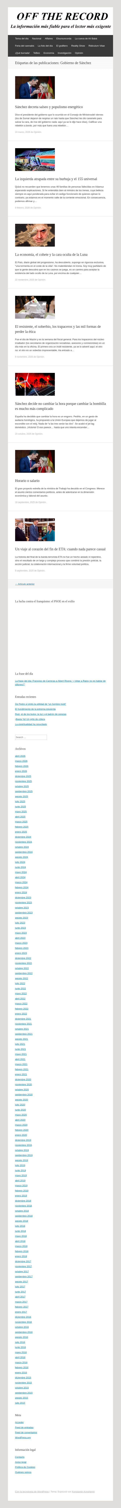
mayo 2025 (21, 811)
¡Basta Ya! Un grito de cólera (30, 719)
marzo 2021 (21, 1064)
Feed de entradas (24, 1427)
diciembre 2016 (23, 1317)
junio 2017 (20, 1291)
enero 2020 (21, 1135)
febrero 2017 (21, 1306)
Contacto (20, 1457)
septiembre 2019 (24, 1155)
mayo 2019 (21, 1175)
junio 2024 (20, 867)
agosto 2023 (21, 917)
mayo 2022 (21, 993)
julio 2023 (20, 922)
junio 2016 (20, 1347)
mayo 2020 (21, 1114)
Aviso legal (21, 1462)
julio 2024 (20, 862)
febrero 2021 (21, 1069)
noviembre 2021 (23, 1023)
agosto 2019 (21, 1160)
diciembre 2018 (23, 1200)
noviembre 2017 (23, 1266)
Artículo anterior (25, 584)
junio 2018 (20, 1231)
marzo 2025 (21, 821)
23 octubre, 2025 (23, 434)
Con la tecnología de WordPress (32, 1491)
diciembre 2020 (23, 1079)
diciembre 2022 (23, 958)
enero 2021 (21, 1074)
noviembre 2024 (23, 842)
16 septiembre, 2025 (25, 502)
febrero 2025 (21, 826)
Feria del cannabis (24, 45)
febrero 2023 (21, 948)
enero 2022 (21, 1013)
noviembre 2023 (23, 902)
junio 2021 (20, 1049)
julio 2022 (20, 983)
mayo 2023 (21, 933)
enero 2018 (21, 1256)
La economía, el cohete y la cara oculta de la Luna (51, 254)
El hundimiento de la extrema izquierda (35, 709)
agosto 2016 (21, 1337)
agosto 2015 (21, 1397)
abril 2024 (20, 877)
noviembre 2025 (23, 781)
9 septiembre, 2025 (24, 570)
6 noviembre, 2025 (24, 357)
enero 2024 (21, 892)
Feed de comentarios (26, 1432)
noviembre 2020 (23, 1084)
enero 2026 (21, 771)
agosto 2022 (21, 978)
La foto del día (45, 45)
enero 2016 (21, 1372)
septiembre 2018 (24, 1216)
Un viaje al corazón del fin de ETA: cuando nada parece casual (60, 549)
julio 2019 (20, 1165)
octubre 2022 (22, 968)
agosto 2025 (21, 796)
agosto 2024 (21, 857)
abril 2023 (20, 938)
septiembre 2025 (24, 791)
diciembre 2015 (23, 1377)
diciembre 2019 (23, 1140)
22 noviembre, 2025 (24, 279)
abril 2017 (20, 1296)
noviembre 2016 (23, 1322)
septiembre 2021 (24, 1034)
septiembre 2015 (24, 1392)
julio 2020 (20, 1104)
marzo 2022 (21, 1003)
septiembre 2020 (24, 1094)
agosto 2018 (21, 1221)
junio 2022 (20, 988)
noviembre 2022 (23, 963)
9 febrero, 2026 (22, 207)
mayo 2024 (21, 872)
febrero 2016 (21, 1367)
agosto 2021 (21, 1039)
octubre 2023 (22, 907)
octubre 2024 (22, 847)
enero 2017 (21, 1312)
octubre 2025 (22, 786)
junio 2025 (20, 806)
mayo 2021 (21, 1054)
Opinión (79, 53)
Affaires (49, 38)
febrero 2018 (21, 1251)
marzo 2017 (21, 1301)
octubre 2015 (22, 1387)
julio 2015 (20, 1403)
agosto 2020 (21, 1099)
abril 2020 (20, 1120)
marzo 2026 (21, 761)
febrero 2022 (21, 1008)
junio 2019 (20, 1170)
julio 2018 (20, 1226)
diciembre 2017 (23, 1261)
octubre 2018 (22, 1210)
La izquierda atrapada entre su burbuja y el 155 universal (56, 179)
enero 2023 (21, 953)
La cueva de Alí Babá (86, 38)
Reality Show (78, 45)
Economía (48, 53)
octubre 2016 (22, 1327)
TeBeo (36, 53)
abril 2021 (20, 1059)
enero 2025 (21, 831)
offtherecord (30, 19)
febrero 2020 (21, 1130)
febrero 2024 (21, 887)
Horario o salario (27, 481)
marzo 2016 (21, 1362)
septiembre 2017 (24, 1276)
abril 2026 (20, 756)
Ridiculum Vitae (97, 45)
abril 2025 (20, 816)
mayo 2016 (21, 1352)
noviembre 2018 (23, 1205)
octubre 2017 (22, 1271)
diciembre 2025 (23, 776)
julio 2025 (20, 801)
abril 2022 (20, 998)
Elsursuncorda (63, 38)
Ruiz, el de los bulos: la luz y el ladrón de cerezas (41, 714)
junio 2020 (20, 1109)
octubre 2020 (22, 1089)
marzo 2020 (21, 1125)
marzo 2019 (21, 1185)
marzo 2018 (21, 1246)
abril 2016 (20, 1357)
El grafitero (62, 45)
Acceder (19, 1422)
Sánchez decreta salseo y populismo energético (49, 107)
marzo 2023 (21, 943)
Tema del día (21, 38)
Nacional (36, 38)
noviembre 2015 (23, 1382)
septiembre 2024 (24, 852)
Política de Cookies (25, 1467)
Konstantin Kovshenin (83, 1491)
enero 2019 (21, 1195)
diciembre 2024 (23, 836)
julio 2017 (20, 1286)
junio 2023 (20, 927)
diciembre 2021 (23, 1018)
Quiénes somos (23, 1472)
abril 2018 (20, 1241)
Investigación (64, 53)
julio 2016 (20, 1342)
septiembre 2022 (24, 973)
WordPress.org (23, 1437)
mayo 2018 (21, 1236)
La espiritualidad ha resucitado (31, 724)
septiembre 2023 (24, 912)
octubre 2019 (22, 1150)
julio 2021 (20, 1044)
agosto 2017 (21, 1281)
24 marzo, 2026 (22, 132)
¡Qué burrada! (22, 53)
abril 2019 (20, 1180)
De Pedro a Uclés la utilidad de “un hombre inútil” (40, 704)
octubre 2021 (22, 1029)
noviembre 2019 (23, 1145)
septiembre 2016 (24, 1332)
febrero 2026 (21, 766)
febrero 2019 (21, 1190)
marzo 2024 (21, 882)
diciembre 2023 (23, 897)
